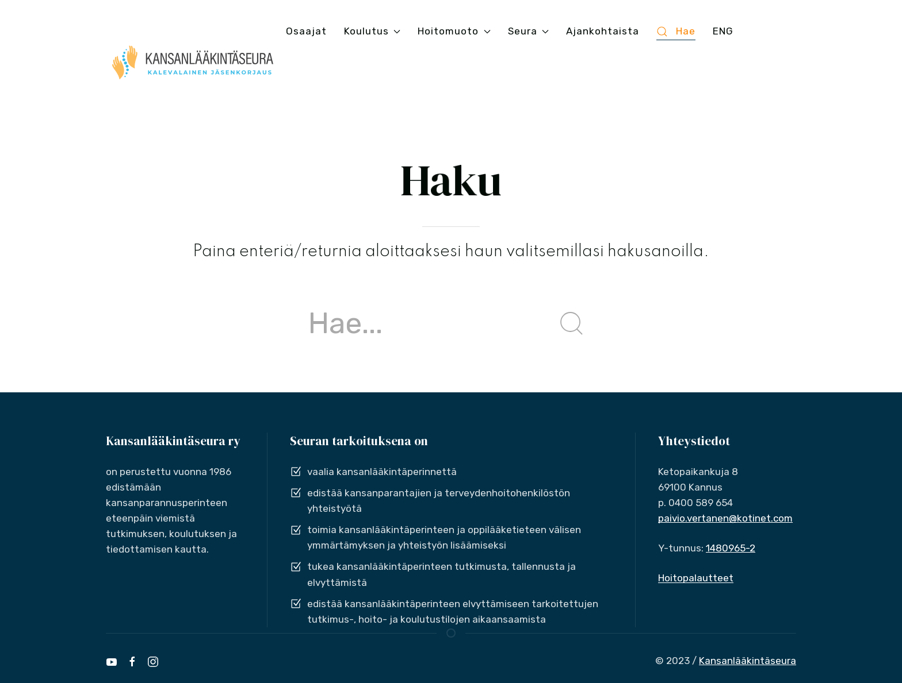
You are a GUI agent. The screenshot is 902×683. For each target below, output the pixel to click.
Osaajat (306, 31)
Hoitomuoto (454, 31)
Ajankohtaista (602, 31)
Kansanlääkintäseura (747, 660)
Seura (528, 31)
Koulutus (372, 31)
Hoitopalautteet (695, 578)
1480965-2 (730, 548)
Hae (675, 31)
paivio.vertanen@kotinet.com (725, 518)
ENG (723, 31)
